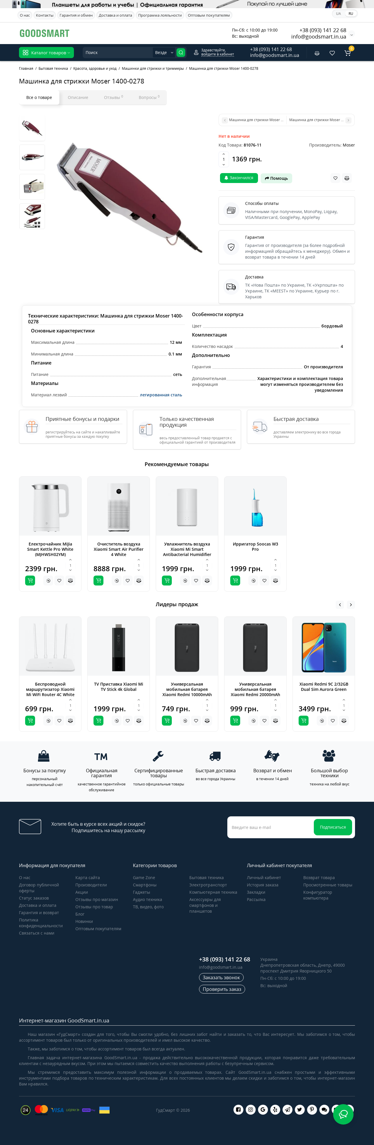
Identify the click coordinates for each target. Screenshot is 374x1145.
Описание (78, 97)
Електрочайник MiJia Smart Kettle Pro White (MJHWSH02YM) (50, 549)
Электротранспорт (208, 885)
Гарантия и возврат (39, 912)
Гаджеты (141, 892)
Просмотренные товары (327, 885)
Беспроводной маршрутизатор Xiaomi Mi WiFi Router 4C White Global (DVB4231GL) (50, 692)
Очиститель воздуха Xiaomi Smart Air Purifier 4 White (118, 549)
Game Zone (144, 877)
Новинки (84, 921)
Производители (91, 885)
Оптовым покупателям (209, 15)
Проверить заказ (222, 989)
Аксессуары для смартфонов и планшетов (205, 905)
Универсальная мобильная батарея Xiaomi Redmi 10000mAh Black (187, 692)
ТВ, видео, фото (148, 906)
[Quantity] (224, 159)
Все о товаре (39, 97)
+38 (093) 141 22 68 (322, 30)
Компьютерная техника (213, 892)
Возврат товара (319, 877)
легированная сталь (161, 395)
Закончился (238, 177)
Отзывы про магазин (96, 899)
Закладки (256, 892)
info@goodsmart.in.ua (318, 36)
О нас (25, 15)
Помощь (276, 178)
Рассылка (256, 899)
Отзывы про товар (94, 906)
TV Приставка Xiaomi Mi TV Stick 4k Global (118, 686)
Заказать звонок (221, 977)
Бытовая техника (206, 877)
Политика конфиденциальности (41, 922)
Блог (79, 914)
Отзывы (113, 97)
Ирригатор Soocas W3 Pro (255, 546)
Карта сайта (87, 877)
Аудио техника (147, 899)
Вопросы (149, 97)
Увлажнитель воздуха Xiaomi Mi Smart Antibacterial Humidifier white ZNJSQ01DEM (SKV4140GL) (187, 554)
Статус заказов (34, 898)
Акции (81, 892)
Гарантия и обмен (76, 15)
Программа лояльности (160, 15)
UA (338, 13)
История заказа (262, 885)
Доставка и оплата (115, 15)
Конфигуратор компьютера (317, 895)
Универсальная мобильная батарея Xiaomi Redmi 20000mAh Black (255, 692)
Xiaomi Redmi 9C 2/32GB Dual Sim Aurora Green (323, 686)
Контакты (44, 15)
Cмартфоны (145, 885)
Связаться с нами (36, 933)
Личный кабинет (264, 877)
